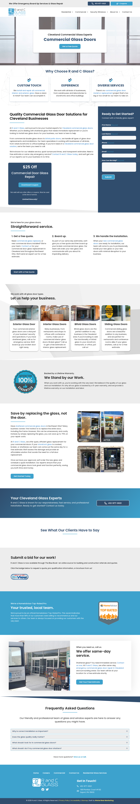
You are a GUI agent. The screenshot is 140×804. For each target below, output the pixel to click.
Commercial (81, 12)
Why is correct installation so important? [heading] (30, 731)
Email (108, 151)
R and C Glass (18, 128)
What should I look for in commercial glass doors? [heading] (34, 742)
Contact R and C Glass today (65, 154)
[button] (127, 731)
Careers (46, 773)
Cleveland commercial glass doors (77, 128)
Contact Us (127, 12)
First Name (110, 125)
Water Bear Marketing (104, 800)
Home (36, 773)
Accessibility (75, 800)
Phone (108, 143)
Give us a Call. (80, 757)
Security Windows (99, 12)
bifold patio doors (53, 138)
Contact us (26, 246)
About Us (115, 12)
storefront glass (45, 444)
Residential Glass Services (95, 773)
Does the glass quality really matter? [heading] (28, 737)
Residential (67, 12)
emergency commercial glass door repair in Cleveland (100, 668)
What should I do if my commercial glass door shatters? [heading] (37, 748)
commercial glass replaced (29, 241)
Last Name (110, 134)
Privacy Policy (64, 800)
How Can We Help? (113, 160)
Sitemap (84, 800)
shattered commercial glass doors (31, 426)
